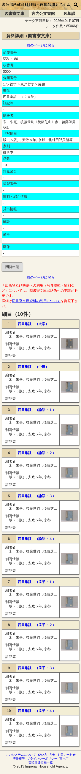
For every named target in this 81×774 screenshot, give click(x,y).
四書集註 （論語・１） (37, 410)
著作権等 (19, 758)
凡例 (52, 754)
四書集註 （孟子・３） (37, 668)
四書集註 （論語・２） (37, 453)
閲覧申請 (12, 267)
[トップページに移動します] (36, 7)
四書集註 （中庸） (33, 367)
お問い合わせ (66, 754)
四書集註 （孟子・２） (37, 625)
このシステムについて (21, 754)
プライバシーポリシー (42, 758)
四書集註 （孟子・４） (37, 711)
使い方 (42, 754)
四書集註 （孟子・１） (37, 582)
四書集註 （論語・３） (37, 496)
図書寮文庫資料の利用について (36, 301)
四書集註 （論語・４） (37, 539)
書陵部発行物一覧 (41, 762)
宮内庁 (63, 758)
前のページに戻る (40, 45)
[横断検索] (76, 5)
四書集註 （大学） (33, 324)
